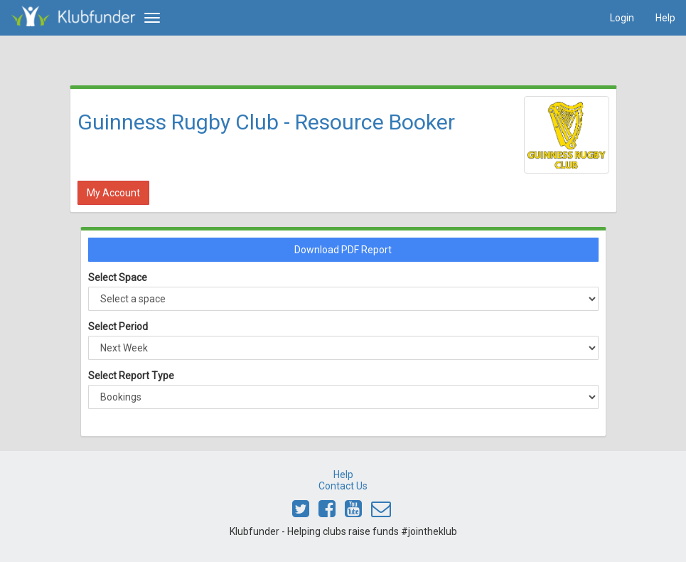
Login (622, 17)
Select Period (118, 326)
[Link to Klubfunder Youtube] (353, 512)
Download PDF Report (343, 249)
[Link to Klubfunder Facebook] (327, 512)
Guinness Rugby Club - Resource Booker (266, 122)
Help (665, 17)
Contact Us (343, 486)
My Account (113, 192)
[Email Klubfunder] (381, 512)
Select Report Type (131, 375)
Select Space (117, 277)
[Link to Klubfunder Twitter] (300, 512)
